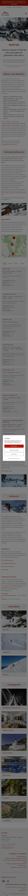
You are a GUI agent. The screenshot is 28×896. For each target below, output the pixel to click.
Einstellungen (14, 454)
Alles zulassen (14, 446)
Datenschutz (11, 458)
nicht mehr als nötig (14, 450)
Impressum (17, 458)
